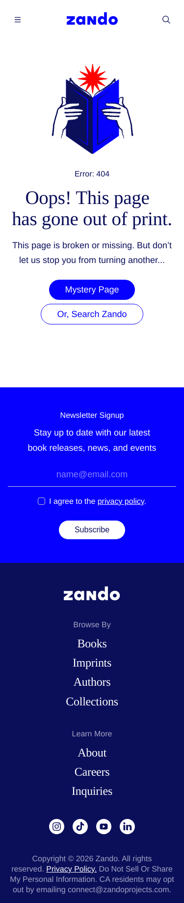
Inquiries (92, 791)
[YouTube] (104, 827)
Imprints (92, 663)
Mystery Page (92, 289)
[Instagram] (57, 827)
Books (91, 644)
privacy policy (121, 501)
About (92, 753)
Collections (92, 702)
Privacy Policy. (71, 869)
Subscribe (92, 529)
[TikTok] (80, 827)
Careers (92, 772)
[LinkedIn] (127, 827)
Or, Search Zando (92, 314)
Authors (92, 682)
